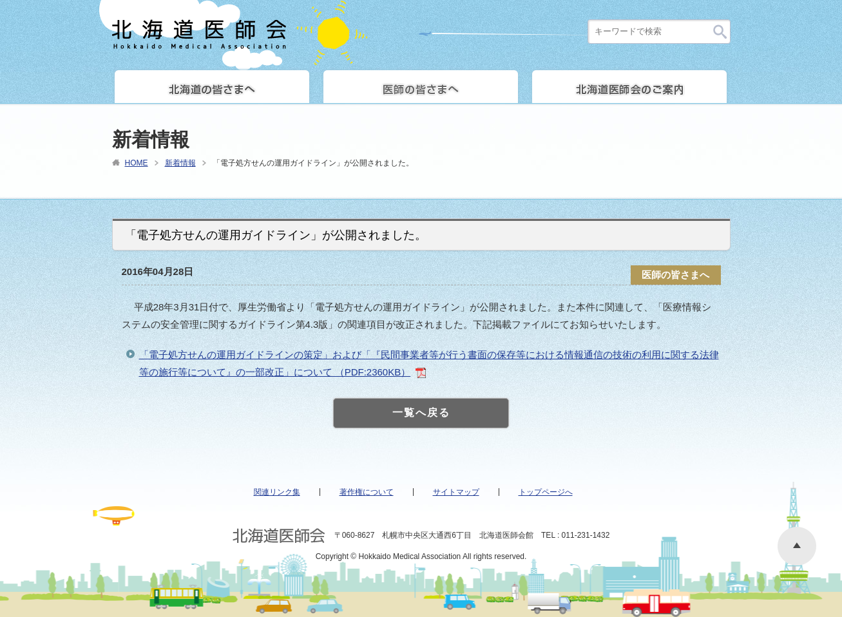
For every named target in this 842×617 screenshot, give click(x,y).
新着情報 (180, 162)
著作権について (367, 492)
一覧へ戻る (421, 412)
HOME (136, 162)
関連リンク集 (277, 492)
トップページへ (546, 492)
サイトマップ (456, 492)
